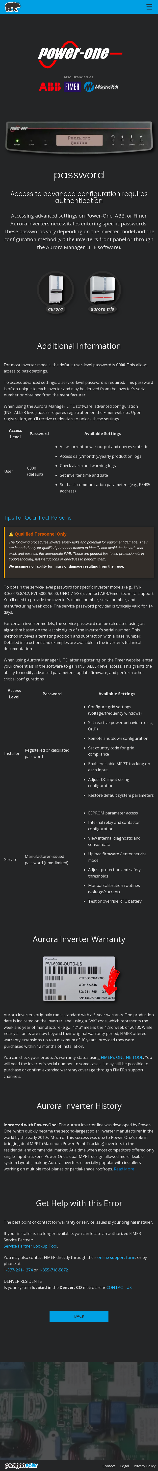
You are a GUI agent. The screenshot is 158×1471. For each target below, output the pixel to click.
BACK (79, 1316)
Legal (124, 1466)
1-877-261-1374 (18, 1270)
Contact (109, 1466)
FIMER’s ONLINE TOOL (122, 1057)
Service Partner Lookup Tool (30, 1246)
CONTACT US (119, 1287)
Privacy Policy (145, 1466)
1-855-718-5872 (53, 1270)
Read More (124, 1169)
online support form (116, 1257)
